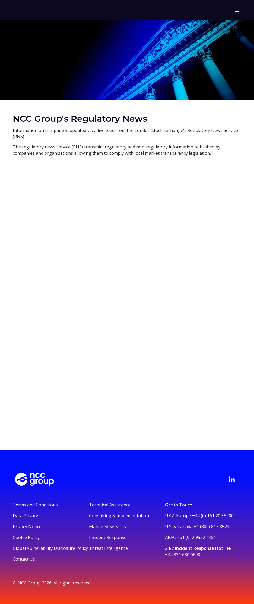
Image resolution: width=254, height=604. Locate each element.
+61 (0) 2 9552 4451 (196, 537)
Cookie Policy (26, 537)
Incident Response (107, 537)
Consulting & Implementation (119, 516)
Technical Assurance (110, 505)
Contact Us (24, 559)
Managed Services (107, 526)
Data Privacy (25, 516)
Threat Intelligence (108, 548)
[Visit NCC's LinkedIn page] (232, 479)
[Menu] (237, 10)
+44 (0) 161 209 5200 (213, 516)
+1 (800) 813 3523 (211, 526)
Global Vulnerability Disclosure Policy (50, 548)
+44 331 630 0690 (182, 555)
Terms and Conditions (35, 505)
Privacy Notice (27, 526)
